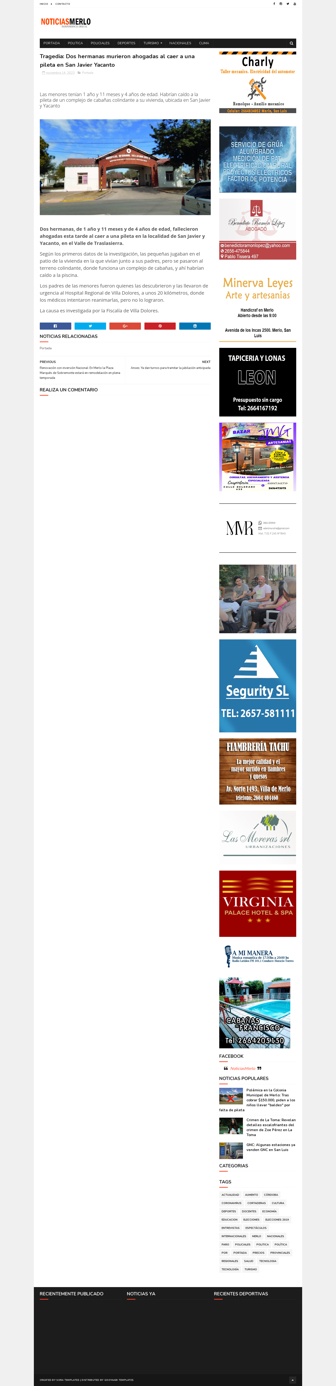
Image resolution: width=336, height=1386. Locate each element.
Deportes (127, 43)
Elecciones (251, 1220)
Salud (248, 1261)
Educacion (229, 1220)
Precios (258, 1253)
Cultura (278, 1203)
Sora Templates (67, 1380)
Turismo (151, 43)
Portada (52, 43)
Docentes (249, 1211)
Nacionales (180, 43)
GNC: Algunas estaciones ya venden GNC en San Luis (270, 1147)
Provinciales (280, 1253)
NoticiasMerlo (242, 1068)
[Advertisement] (81, 1336)
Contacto (62, 4)
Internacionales (234, 1236)
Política (281, 1244)
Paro (225, 1244)
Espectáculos (256, 1228)
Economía (269, 1211)
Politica (75, 43)
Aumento (251, 1195)
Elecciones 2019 (277, 1220)
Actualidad (230, 1195)
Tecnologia (267, 1261)
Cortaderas (256, 1203)
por (225, 1253)
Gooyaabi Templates (119, 1380)
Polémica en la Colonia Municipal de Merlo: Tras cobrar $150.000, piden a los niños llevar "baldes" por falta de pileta (257, 1100)
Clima (204, 43)
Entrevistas (231, 1228)
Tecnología (230, 1269)
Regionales (230, 1261)
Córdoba (271, 1195)
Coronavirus (232, 1203)
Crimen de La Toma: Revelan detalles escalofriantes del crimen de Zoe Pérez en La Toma (271, 1127)
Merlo (256, 1236)
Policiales (100, 43)
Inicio (44, 4)
